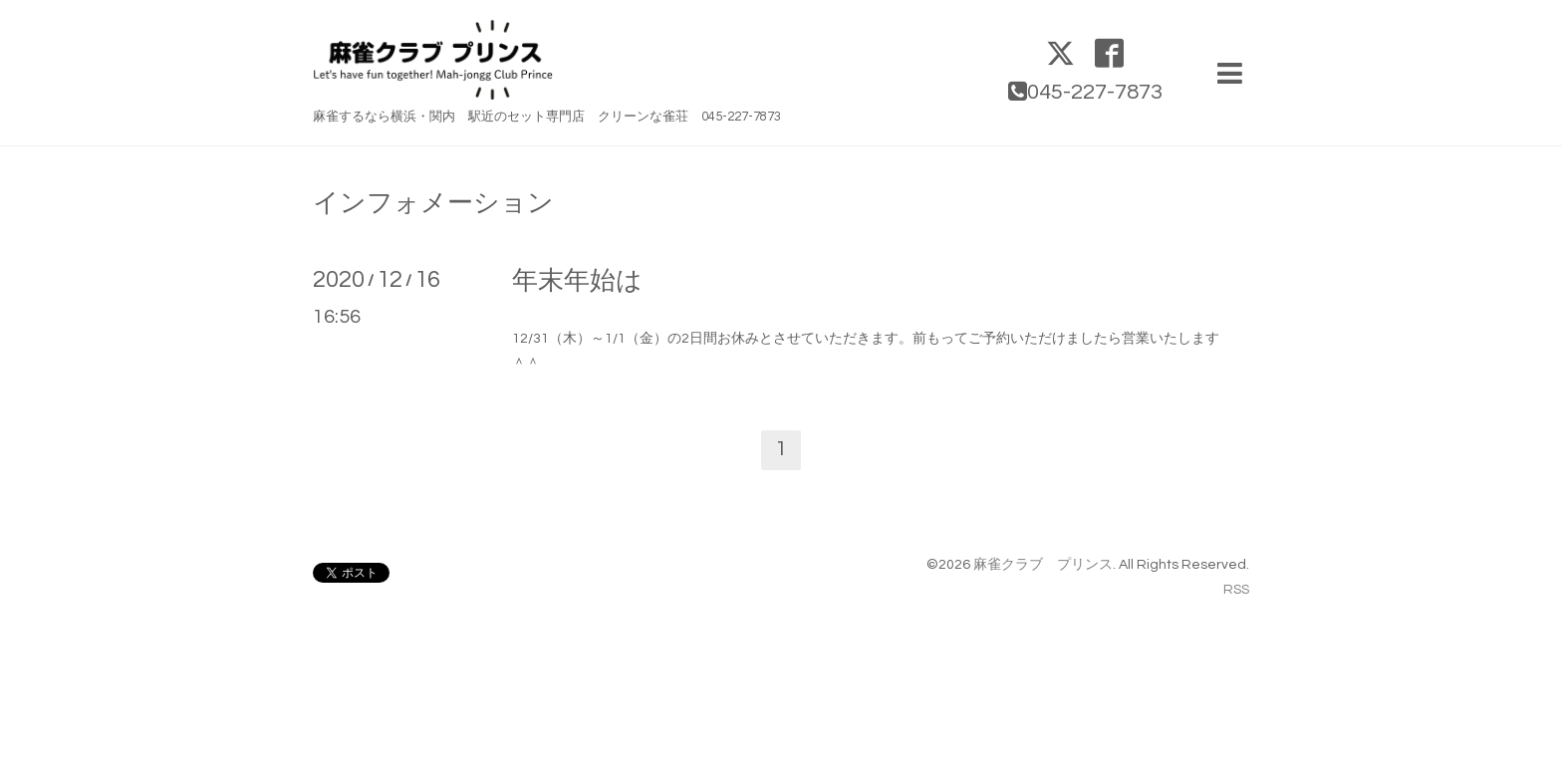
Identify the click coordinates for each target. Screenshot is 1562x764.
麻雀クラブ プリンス (1043, 565)
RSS (1236, 590)
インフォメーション (433, 203)
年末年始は (577, 281)
